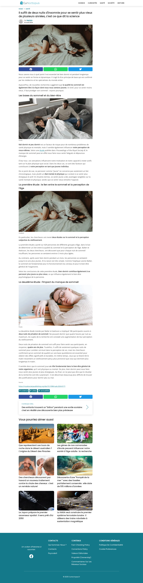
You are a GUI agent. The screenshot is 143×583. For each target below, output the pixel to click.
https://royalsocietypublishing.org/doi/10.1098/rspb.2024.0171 (42, 386)
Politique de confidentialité (111, 545)
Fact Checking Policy (81, 545)
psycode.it (52, 553)
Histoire (120, 3)
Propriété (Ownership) (81, 557)
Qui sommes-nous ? (57, 545)
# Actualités (43, 390)
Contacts (52, 549)
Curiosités (92, 3)
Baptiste (29, 20)
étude (42, 150)
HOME (21, 9)
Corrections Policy (80, 549)
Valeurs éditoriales (80, 553)
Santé (102, 3)
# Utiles (33, 390)
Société (111, 3)
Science (81, 3)
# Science (23, 390)
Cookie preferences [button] (107, 549)
